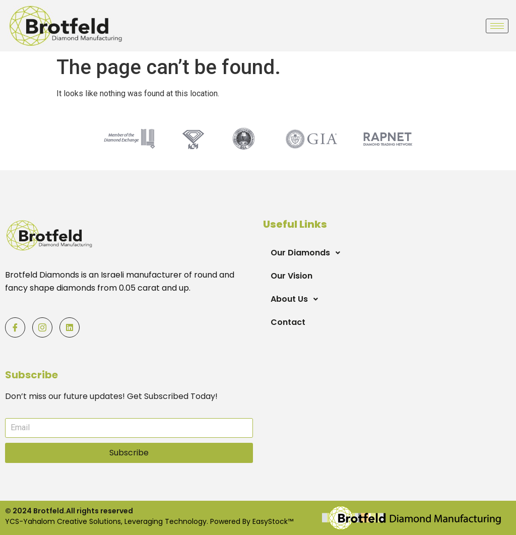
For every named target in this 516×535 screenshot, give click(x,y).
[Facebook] (15, 327)
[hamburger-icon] (497, 26)
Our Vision (291, 276)
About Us (297, 299)
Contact (288, 322)
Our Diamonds (308, 253)
